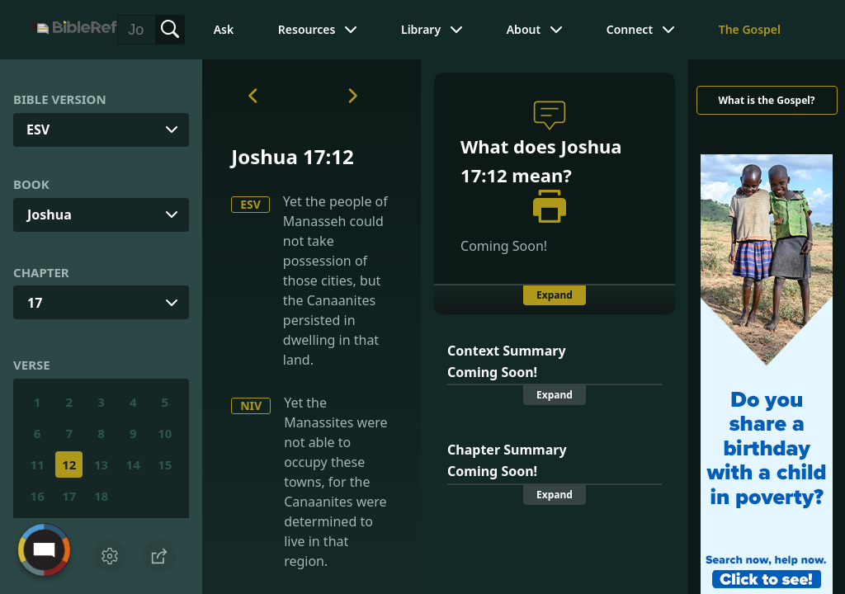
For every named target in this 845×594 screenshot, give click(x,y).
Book (31, 184)
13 (101, 464)
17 (34, 303)
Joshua (49, 214)
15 (165, 464)
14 (133, 464)
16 (38, 496)
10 (165, 433)
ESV (250, 204)
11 (38, 464)
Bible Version (59, 99)
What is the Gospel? (766, 100)
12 (69, 464)
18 (101, 496)
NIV (251, 405)
